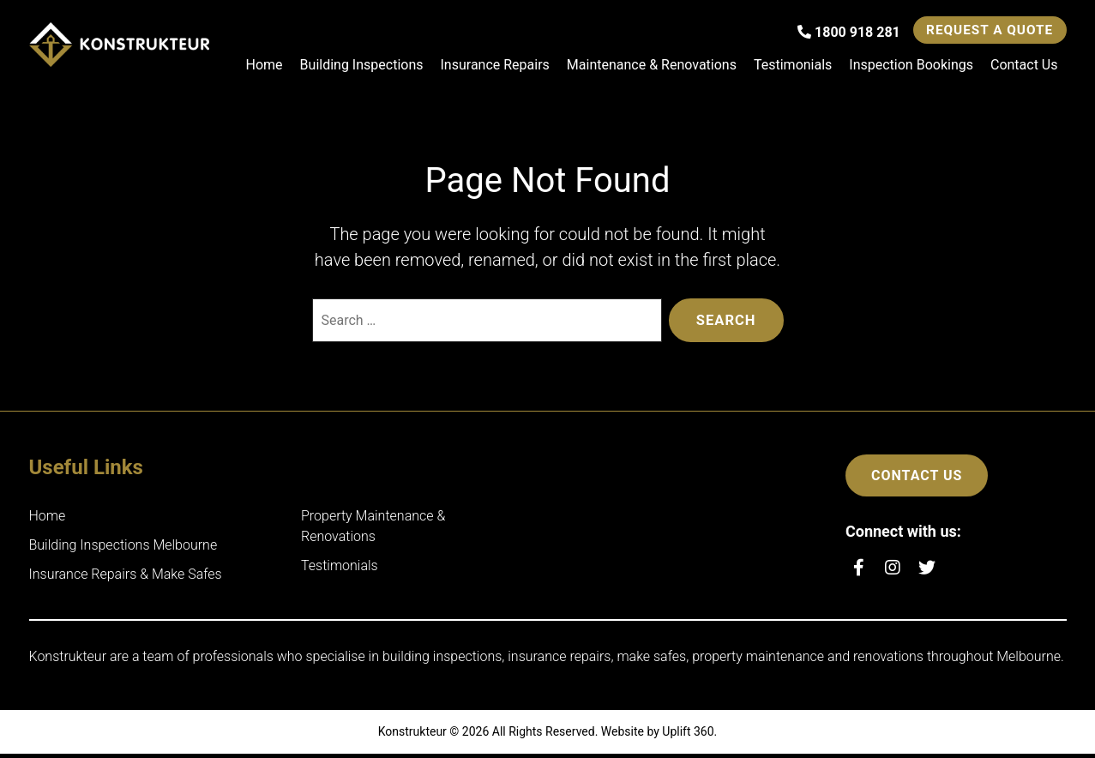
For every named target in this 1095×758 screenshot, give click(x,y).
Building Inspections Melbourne (123, 549)
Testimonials (793, 66)
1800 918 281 (832, 34)
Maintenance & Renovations (652, 66)
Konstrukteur (412, 736)
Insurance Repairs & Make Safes (125, 578)
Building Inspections (362, 66)
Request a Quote (982, 31)
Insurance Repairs (495, 66)
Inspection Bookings (911, 66)
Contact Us (1024, 66)
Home (264, 66)
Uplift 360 (687, 736)
